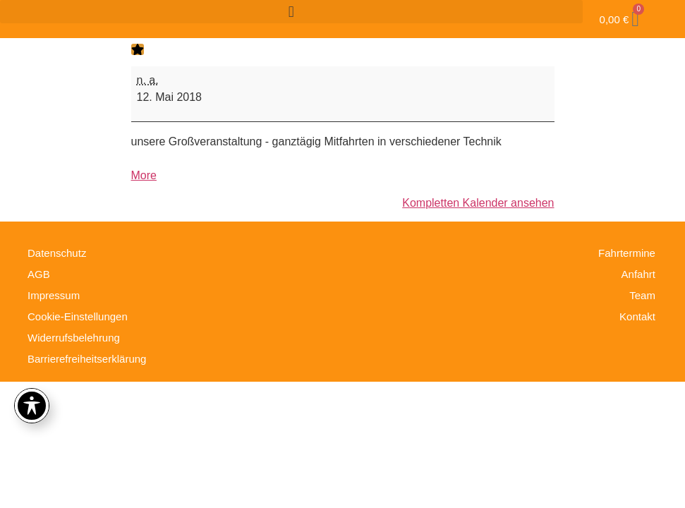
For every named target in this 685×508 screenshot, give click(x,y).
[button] (291, 11)
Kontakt (637, 316)
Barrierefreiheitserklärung (87, 359)
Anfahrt (638, 274)
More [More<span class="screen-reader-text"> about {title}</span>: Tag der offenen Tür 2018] (144, 175)
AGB (39, 274)
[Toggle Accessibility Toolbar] (32, 406)
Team (642, 295)
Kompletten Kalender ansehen (478, 203)
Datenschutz (57, 253)
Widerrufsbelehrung (74, 338)
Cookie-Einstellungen (78, 316)
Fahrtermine (626, 253)
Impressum (54, 295)
